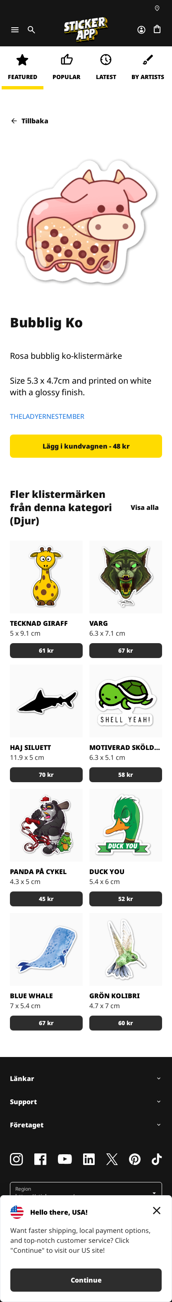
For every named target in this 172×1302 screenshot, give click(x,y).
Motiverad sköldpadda (125, 747)
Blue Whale (31, 995)
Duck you (106, 871)
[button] (86, 446)
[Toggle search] (30, 30)
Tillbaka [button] (29, 120)
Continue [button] (86, 1280)
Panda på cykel (38, 871)
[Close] (156, 1210)
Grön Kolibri (114, 995)
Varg (98, 623)
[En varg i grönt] (125, 576)
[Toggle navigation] (15, 30)
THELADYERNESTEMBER (47, 416)
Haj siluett (30, 747)
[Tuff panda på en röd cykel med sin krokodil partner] (46, 825)
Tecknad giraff (39, 623)
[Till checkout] (157, 30)
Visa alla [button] (145, 507)
